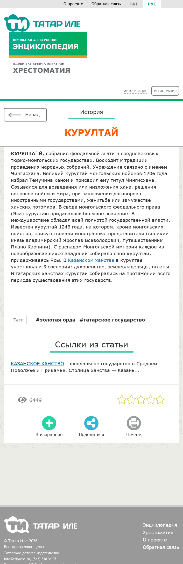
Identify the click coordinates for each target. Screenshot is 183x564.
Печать (134, 434)
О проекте (73, 3)
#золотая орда (55, 320)
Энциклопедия (48, 44)
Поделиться (91, 434)
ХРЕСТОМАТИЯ (48, 68)
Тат (134, 4)
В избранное (49, 434)
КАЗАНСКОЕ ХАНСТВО (37, 363)
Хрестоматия (158, 532)
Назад (32, 114)
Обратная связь (106, 3)
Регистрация (165, 91)
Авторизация (135, 91)
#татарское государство (112, 320)
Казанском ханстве (91, 260)
